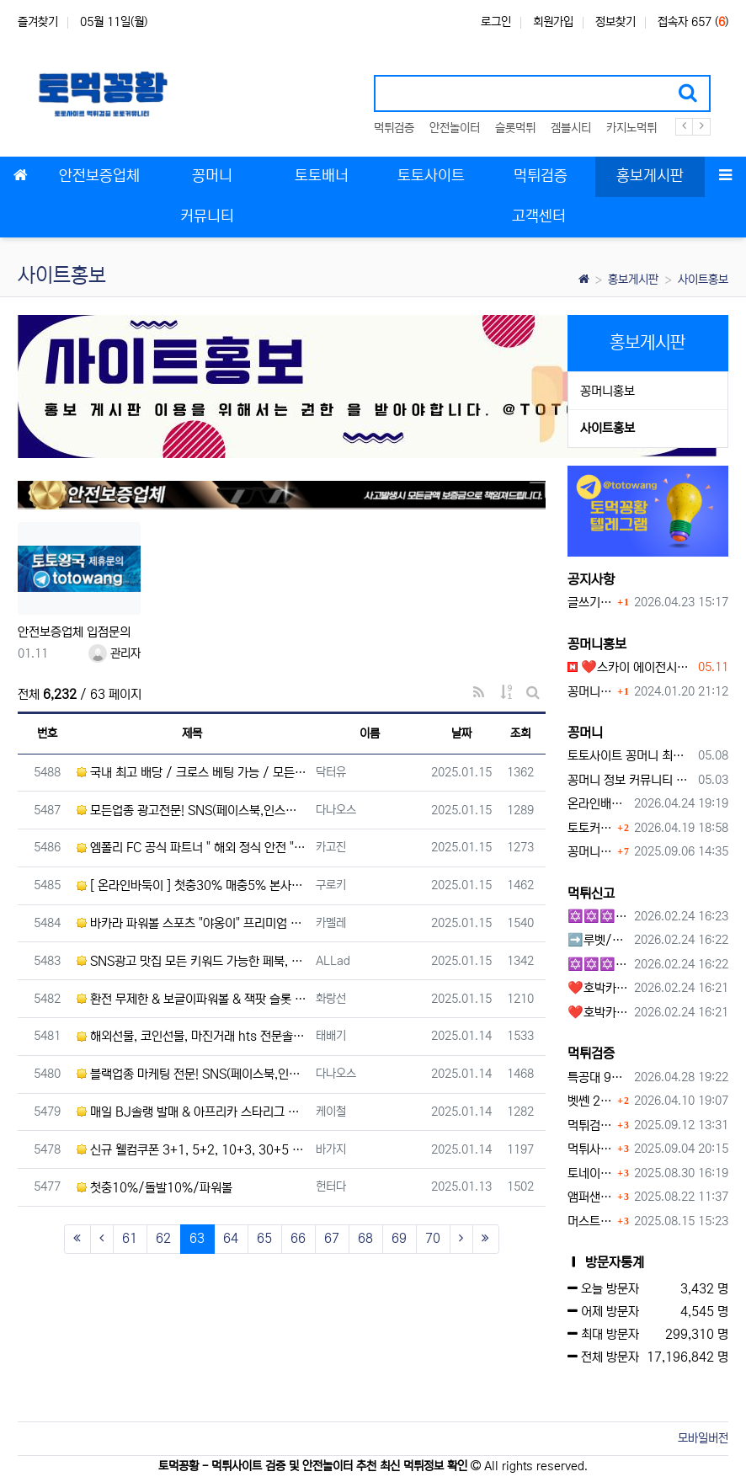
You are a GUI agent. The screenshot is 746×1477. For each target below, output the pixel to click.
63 (202, 1237)
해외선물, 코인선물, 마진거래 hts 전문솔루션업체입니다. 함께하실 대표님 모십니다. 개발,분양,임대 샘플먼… (191, 1036)
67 (331, 1238)
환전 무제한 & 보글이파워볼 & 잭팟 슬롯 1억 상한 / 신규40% (191, 999)
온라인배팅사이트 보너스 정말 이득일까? (598, 804)
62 (163, 1238)
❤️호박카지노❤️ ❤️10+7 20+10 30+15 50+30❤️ (598, 988)
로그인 (496, 22)
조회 (520, 733)
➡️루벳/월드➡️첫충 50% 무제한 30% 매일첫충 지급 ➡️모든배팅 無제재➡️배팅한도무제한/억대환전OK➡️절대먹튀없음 (598, 940)
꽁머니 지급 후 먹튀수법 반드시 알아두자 (590, 852)
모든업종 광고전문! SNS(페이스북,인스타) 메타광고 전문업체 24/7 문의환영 (191, 810)
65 (264, 1238)
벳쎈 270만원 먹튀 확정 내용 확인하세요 (590, 1101)
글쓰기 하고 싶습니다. (590, 602)
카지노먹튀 (631, 128)
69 (399, 1238)
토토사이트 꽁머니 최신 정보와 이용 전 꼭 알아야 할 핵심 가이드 (630, 756)
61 (129, 1238)
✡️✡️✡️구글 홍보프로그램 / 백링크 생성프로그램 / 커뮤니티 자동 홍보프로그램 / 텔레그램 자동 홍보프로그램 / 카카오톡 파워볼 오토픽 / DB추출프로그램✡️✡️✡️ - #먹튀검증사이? (598, 916)
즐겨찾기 (38, 22)
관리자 (114, 653)
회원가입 (553, 22)
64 (230, 1238)
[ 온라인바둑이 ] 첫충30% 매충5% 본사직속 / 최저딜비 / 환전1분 (191, 885)
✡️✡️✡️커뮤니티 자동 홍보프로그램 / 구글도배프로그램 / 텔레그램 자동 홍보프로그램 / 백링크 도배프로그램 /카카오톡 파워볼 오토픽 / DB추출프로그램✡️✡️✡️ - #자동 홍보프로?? (598, 964)
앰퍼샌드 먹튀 (590, 1197)
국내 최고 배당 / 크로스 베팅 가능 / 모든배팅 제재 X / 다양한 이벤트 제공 (191, 772)
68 (365, 1238)
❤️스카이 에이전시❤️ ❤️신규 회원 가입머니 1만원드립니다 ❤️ (630, 667)
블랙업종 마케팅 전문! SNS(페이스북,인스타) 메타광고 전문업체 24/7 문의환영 (191, 1074)
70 (432, 1238)
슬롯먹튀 (515, 128)
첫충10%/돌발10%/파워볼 (154, 1188)
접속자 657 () (693, 22)
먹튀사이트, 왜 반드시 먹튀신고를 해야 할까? (590, 1149)
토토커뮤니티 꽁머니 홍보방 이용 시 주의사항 (590, 828)
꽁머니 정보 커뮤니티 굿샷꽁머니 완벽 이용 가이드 (630, 780)
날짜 (461, 733)
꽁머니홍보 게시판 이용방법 (590, 692)
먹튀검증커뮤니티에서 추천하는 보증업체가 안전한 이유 (590, 1125)
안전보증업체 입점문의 (74, 632)
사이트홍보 (703, 279)
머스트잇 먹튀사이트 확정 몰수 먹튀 (590, 1221)
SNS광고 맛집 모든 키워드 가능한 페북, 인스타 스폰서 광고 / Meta (191, 961)
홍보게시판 (633, 279)
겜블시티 (571, 128)
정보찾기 (615, 22)
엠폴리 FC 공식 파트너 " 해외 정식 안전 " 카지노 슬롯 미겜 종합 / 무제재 (191, 847)
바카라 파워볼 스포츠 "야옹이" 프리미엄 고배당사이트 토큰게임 (191, 923)
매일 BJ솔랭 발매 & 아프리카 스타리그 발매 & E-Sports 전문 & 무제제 (191, 1112)
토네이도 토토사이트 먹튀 (590, 1173)
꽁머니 (585, 732)
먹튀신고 (591, 893)
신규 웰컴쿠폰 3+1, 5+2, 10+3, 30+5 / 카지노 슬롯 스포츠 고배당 (191, 1150)
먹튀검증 (394, 128)
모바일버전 (703, 1438)
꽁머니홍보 (607, 391)
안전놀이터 (454, 128)
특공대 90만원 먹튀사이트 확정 (598, 1077)
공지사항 (591, 579)
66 (298, 1238)
